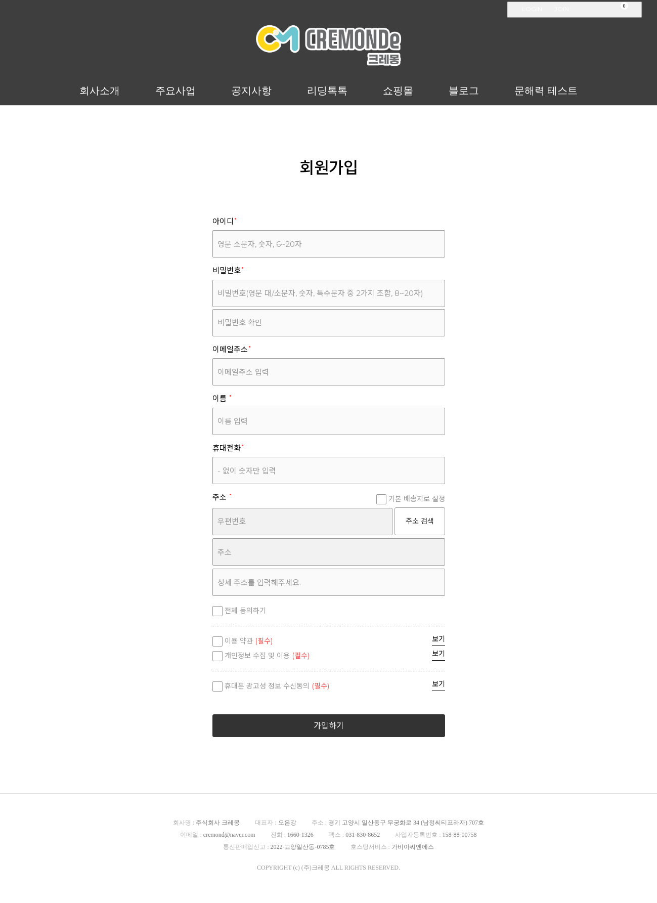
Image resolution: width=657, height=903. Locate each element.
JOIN (561, 9)
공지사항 (251, 90)
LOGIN (532, 9)
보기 (438, 638)
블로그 (464, 90)
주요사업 (175, 90)
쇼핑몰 (398, 90)
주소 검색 (420, 521)
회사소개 (99, 90)
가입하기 (329, 725)
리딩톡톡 (327, 90)
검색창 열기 (636, 10)
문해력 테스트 (546, 90)
